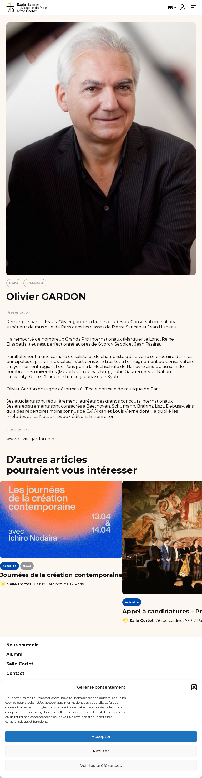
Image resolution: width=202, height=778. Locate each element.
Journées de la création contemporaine (61, 575)
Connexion (182, 6)
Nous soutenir (22, 644)
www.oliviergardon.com (31, 438)
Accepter (101, 736)
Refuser (101, 750)
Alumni (14, 654)
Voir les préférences (101, 765)
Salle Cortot (19, 663)
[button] (194, 687)
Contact (15, 673)
